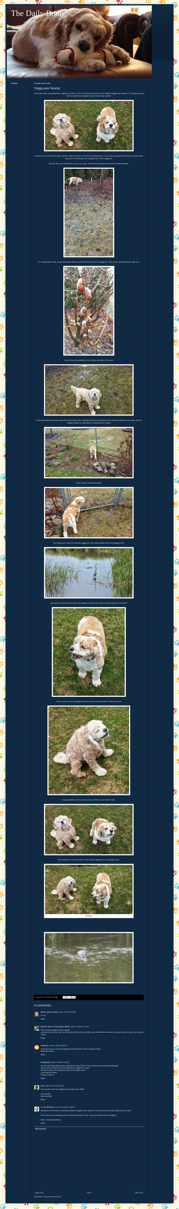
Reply (43, 1019)
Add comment (40, 1129)
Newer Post (39, 1193)
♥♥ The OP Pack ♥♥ (48, 1107)
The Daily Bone (37, 13)
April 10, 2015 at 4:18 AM (60, 1062)
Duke (43, 1086)
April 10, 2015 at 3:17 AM (80, 1027)
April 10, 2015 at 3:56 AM (58, 1046)
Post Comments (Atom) (52, 1197)
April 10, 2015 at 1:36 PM (65, 1107)
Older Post (139, 1193)
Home (89, 1193)
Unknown (44, 1046)
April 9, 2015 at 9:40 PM (67, 1012)
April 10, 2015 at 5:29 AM (55, 1086)
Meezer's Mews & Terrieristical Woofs (55, 1027)
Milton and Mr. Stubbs (49, 1012)
